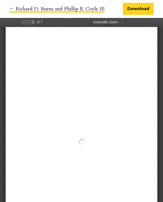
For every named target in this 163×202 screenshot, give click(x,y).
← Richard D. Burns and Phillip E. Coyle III (57, 8)
